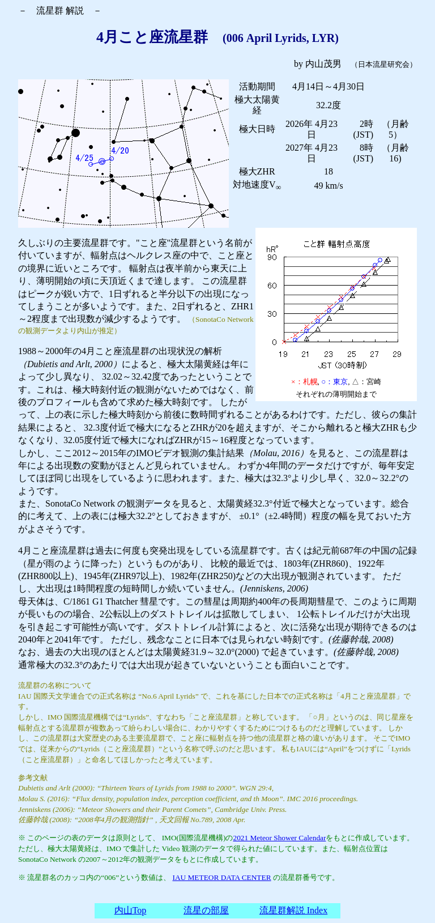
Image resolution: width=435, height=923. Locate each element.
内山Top (130, 910)
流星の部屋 (206, 910)
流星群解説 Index (293, 910)
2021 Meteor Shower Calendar (279, 837)
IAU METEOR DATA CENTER (222, 877)
